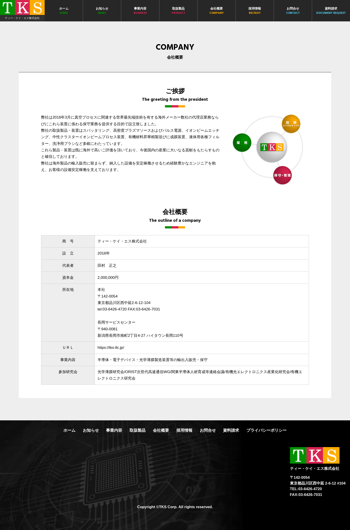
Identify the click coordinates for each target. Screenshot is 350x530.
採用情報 (255, 11)
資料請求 (331, 11)
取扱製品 (178, 11)
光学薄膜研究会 (111, 372)
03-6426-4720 (115, 309)
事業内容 (140, 11)
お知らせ (102, 11)
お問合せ (293, 11)
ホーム (64, 11)
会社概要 (216, 11)
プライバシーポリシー (266, 430)
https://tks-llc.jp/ (111, 347)
